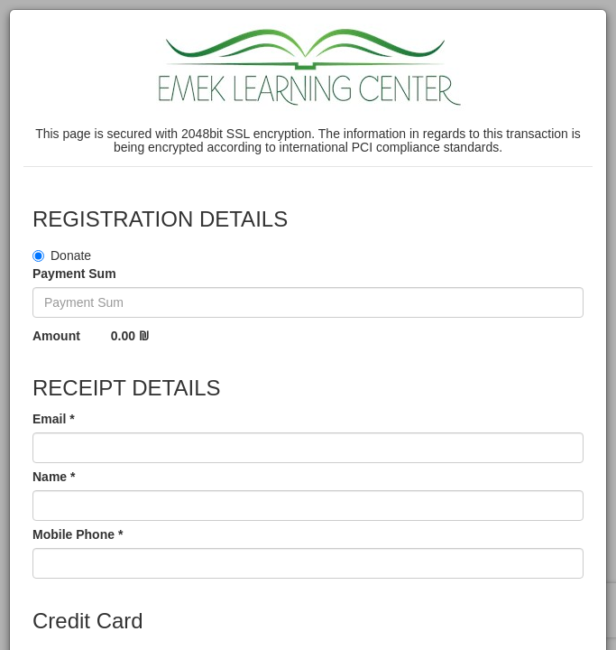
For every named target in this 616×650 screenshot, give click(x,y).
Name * (53, 476)
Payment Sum (74, 273)
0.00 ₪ (130, 336)
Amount (56, 336)
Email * (53, 419)
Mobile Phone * (77, 534)
